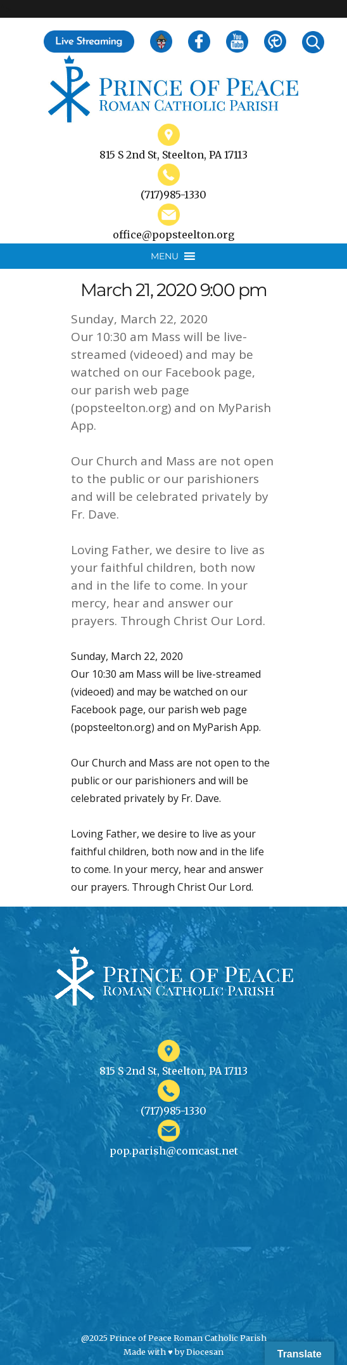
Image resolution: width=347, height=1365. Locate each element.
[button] (165, 256)
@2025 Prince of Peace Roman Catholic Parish (174, 1338)
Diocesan (205, 1352)
